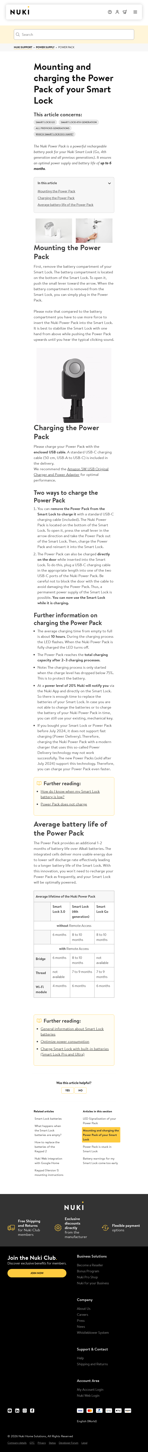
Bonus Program (88, 1271)
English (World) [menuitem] (87, 1421)
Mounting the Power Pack (56, 191)
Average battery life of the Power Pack (65, 204)
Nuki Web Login (88, 1395)
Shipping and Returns (92, 1364)
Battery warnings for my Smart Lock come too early (100, 1160)
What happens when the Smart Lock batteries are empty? (48, 1130)
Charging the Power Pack (56, 197)
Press (81, 1320)
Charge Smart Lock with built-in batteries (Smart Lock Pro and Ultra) (75, 1051)
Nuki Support (23, 47)
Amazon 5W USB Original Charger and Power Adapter (71, 471)
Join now (36, 1273)
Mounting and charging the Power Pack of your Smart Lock (101, 1135)
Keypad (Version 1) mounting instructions (49, 1172)
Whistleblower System (93, 1332)
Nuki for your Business (93, 1283)
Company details (17, 1443)
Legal (84, 1443)
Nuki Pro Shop (87, 1277)
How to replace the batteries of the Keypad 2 (47, 1146)
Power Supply (45, 47)
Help (80, 1358)
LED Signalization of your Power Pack (99, 1120)
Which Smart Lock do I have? (54, 134)
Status (52, 1443)
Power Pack (66, 47)
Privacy (42, 1443)
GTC (32, 1443)
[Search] (74, 34)
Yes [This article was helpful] (67, 1090)
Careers (82, 1314)
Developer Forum (68, 1443)
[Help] (110, 11)
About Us (83, 1308)
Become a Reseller (90, 1265)
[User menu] (117, 11)
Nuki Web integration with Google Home (48, 1160)
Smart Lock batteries (48, 1118)
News (81, 1326)
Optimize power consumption (65, 1041)
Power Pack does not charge (64, 804)
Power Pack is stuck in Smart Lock (97, 1148)
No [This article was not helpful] (80, 1090)
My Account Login (90, 1389)
